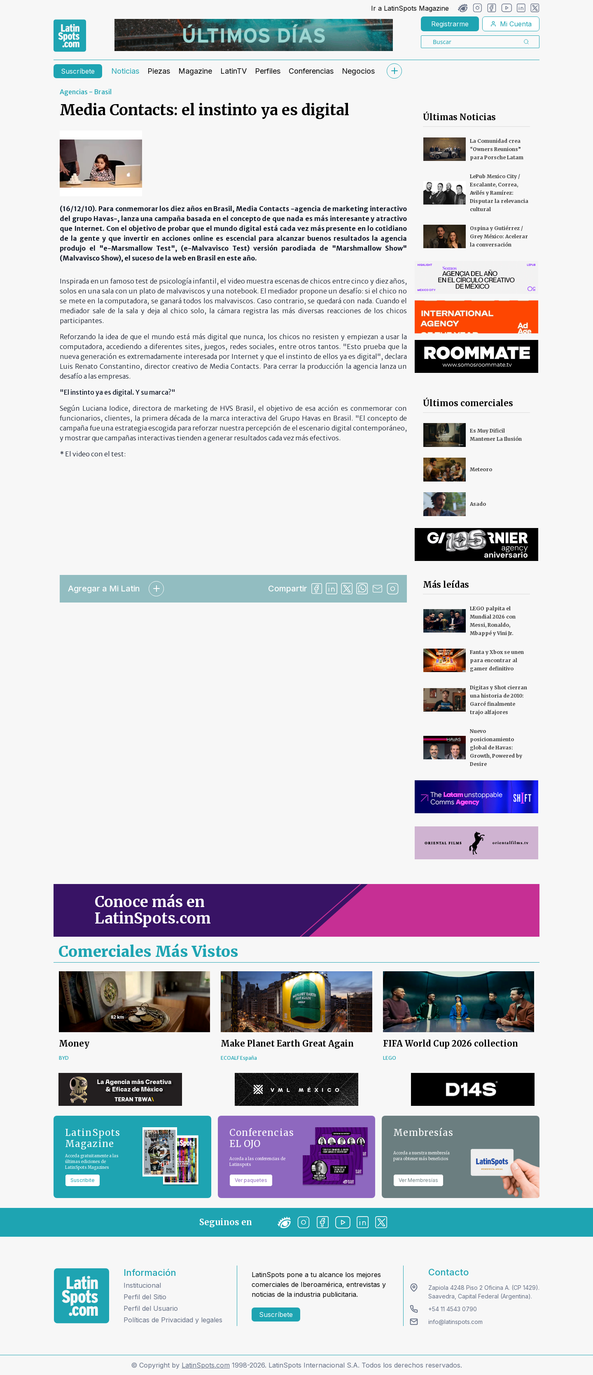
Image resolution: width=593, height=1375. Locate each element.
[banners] (253, 35)
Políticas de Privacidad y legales (173, 1320)
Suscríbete (78, 71)
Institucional (142, 1285)
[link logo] (70, 35)
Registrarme (450, 24)
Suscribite (82, 1180)
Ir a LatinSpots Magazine (410, 8)
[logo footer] (81, 1296)
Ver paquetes (251, 1180)
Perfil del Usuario (151, 1308)
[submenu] (394, 71)
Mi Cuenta (511, 24)
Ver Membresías (418, 1180)
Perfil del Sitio (145, 1297)
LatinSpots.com (206, 1365)
